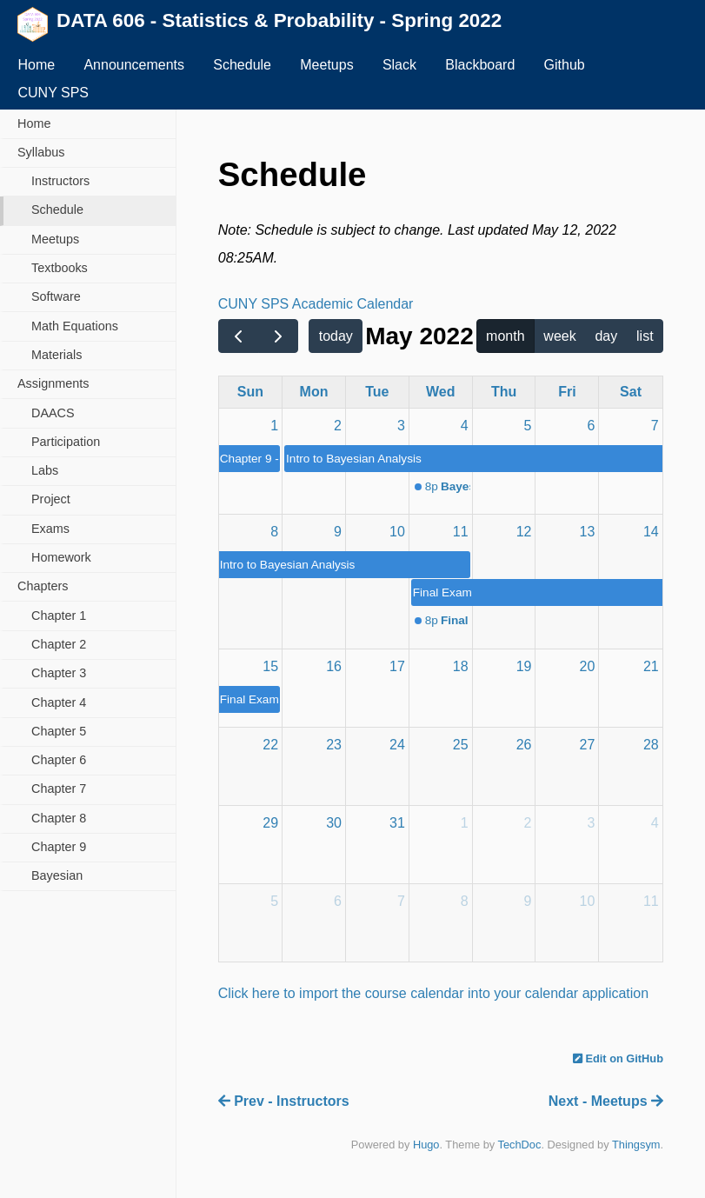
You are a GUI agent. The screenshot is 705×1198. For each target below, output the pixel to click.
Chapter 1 (58, 615)
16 (334, 666)
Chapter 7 (58, 788)
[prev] (238, 336)
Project (50, 499)
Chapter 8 (58, 818)
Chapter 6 (58, 760)
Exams (50, 529)
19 (524, 666)
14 (651, 531)
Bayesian (57, 875)
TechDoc (520, 1144)
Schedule (242, 64)
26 (524, 744)
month (505, 336)
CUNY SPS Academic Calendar (316, 303)
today (336, 336)
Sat (631, 391)
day (606, 336)
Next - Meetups (606, 1101)
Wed (440, 391)
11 (461, 531)
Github (564, 64)
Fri (566, 391)
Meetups (326, 64)
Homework (61, 557)
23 (334, 744)
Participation (65, 442)
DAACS (53, 413)
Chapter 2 (58, 644)
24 (397, 744)
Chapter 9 (58, 847)
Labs (44, 470)
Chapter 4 (58, 702)
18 (461, 666)
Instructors (60, 181)
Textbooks (59, 268)
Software (56, 296)
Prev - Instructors (283, 1101)
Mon (314, 391)
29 (270, 822)
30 (334, 822)
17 (397, 666)
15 (270, 666)
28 (651, 744)
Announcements (133, 64)
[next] (278, 336)
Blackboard (480, 64)
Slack (399, 64)
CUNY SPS (53, 92)
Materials (56, 355)
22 (270, 744)
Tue (377, 391)
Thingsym (636, 1144)
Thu (503, 391)
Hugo (426, 1144)
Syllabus (40, 152)
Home (36, 64)
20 (587, 666)
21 (651, 666)
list (645, 336)
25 (461, 744)
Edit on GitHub (618, 1058)
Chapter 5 (58, 731)
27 (587, 744)
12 (524, 531)
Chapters (42, 586)
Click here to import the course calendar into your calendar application (433, 993)
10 (397, 531)
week (559, 336)
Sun (250, 391)
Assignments (53, 383)
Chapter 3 (58, 673)
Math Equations (74, 326)
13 (587, 531)
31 (397, 822)
